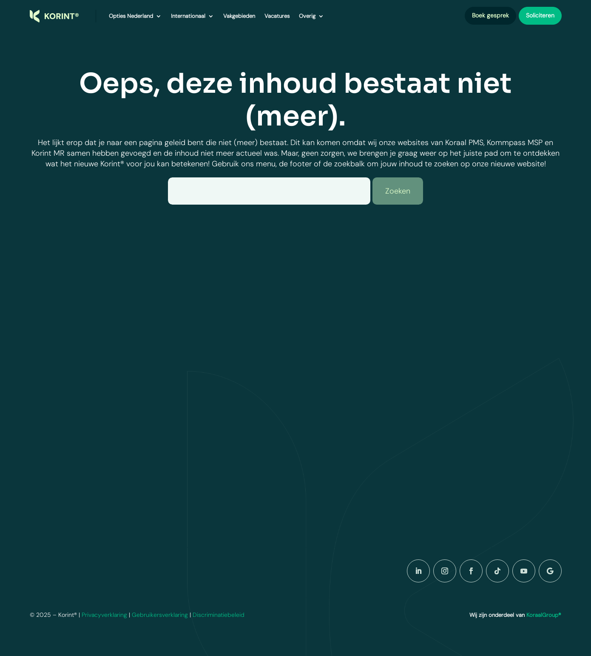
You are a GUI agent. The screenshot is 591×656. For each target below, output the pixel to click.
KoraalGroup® (543, 615)
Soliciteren (540, 15)
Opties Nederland (131, 16)
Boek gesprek (490, 15)
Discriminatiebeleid (218, 615)
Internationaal (188, 16)
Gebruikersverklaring (160, 615)
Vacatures (277, 16)
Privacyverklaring (104, 615)
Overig (307, 16)
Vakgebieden (239, 16)
